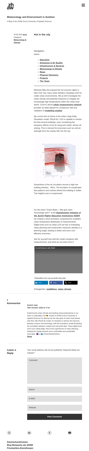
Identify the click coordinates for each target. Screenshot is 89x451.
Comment (33, 360)
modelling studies (53, 111)
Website (32, 407)
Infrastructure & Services (52, 66)
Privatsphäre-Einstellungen (20, 448)
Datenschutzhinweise (17, 442)
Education (45, 60)
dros (25, 35)
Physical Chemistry (49, 75)
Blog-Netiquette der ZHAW (20, 445)
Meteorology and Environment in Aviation (31, 17)
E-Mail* (32, 398)
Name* (32, 389)
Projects (44, 78)
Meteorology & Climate (51, 69)
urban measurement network (67, 105)
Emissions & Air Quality (51, 63)
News (42, 72)
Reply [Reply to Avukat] (29, 337)
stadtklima (51, 289)
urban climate (64, 289)
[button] (41, 283)
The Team (45, 81)
